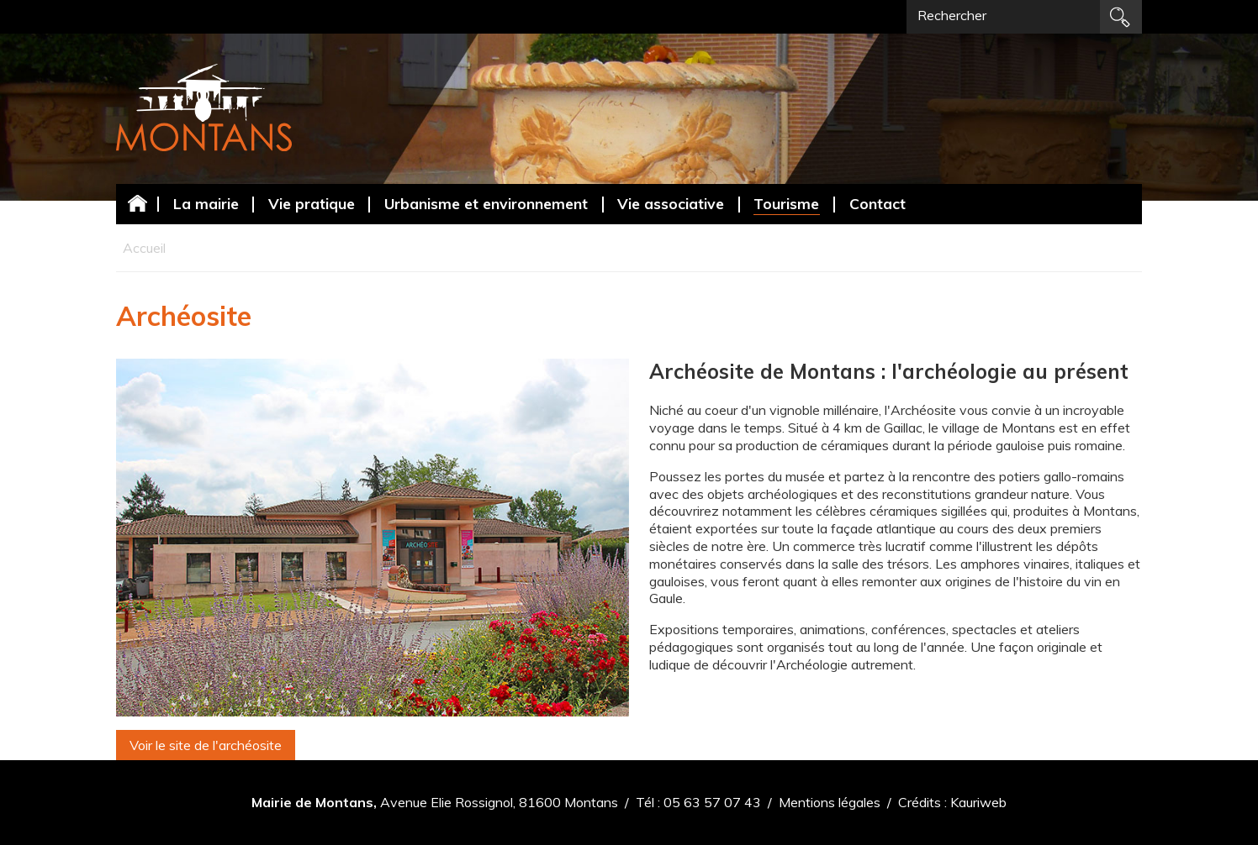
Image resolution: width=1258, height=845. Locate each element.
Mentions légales (829, 802)
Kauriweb (978, 802)
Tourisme (786, 203)
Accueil (137, 203)
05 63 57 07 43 (712, 802)
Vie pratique (311, 203)
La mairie (206, 203)
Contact (877, 203)
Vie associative (670, 203)
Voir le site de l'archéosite (206, 745)
